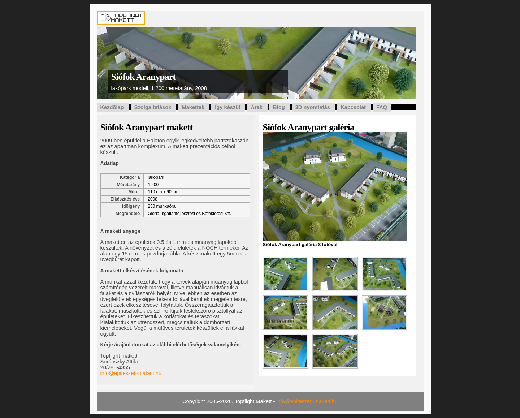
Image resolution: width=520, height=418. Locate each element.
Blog (279, 107)
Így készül (227, 107)
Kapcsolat (353, 107)
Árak (257, 107)
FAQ (381, 107)
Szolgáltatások (153, 107)
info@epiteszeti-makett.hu (131, 373)
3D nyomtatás (312, 107)
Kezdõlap (112, 107)
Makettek (193, 107)
